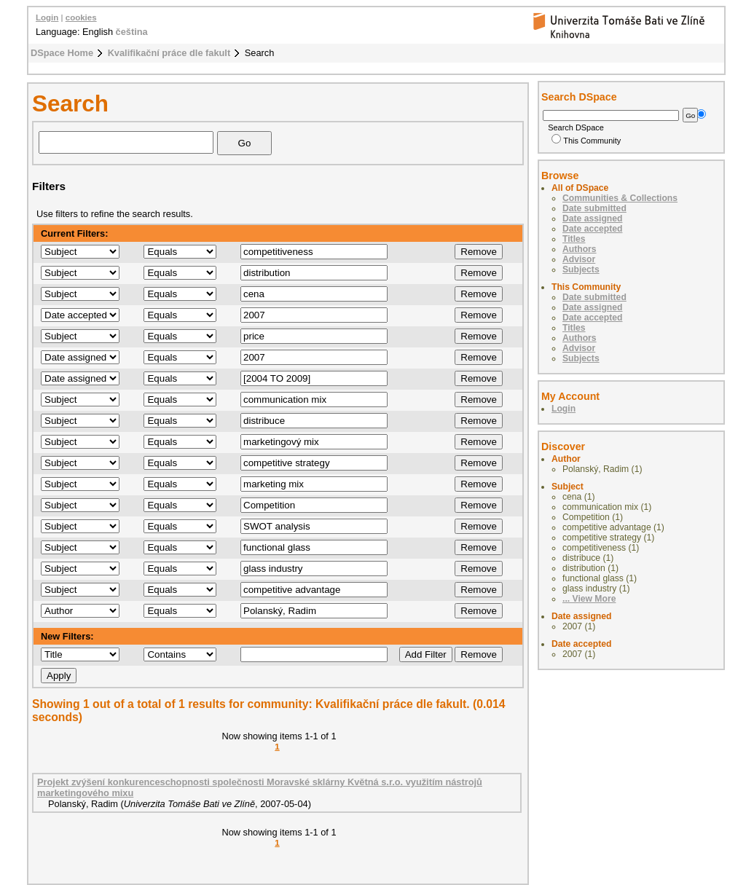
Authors (579, 249)
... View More (589, 599)
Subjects (581, 269)
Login (47, 17)
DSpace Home (62, 52)
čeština (132, 31)
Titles (574, 239)
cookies (81, 17)
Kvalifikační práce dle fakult (169, 52)
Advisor (578, 259)
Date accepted (592, 229)
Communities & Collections (620, 198)
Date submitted (594, 208)
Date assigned (592, 218)
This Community (586, 140)
